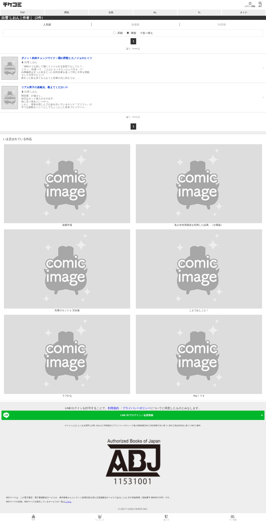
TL (199, 12)
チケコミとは (70, 425)
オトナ (243, 12)
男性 (66, 12)
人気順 (47, 24)
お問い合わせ (96, 425)
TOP (22, 12)
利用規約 (113, 408)
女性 (110, 12)
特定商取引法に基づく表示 (161, 425)
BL (155, 12)
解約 (199, 425)
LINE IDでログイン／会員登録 (77, 415)
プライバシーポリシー (137, 408)
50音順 (222, 24)
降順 (133, 32)
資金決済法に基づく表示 (184, 425)
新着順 (135, 24)
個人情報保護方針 (140, 425)
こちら (68, 501)
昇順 (120, 32)
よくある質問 (83, 425)
